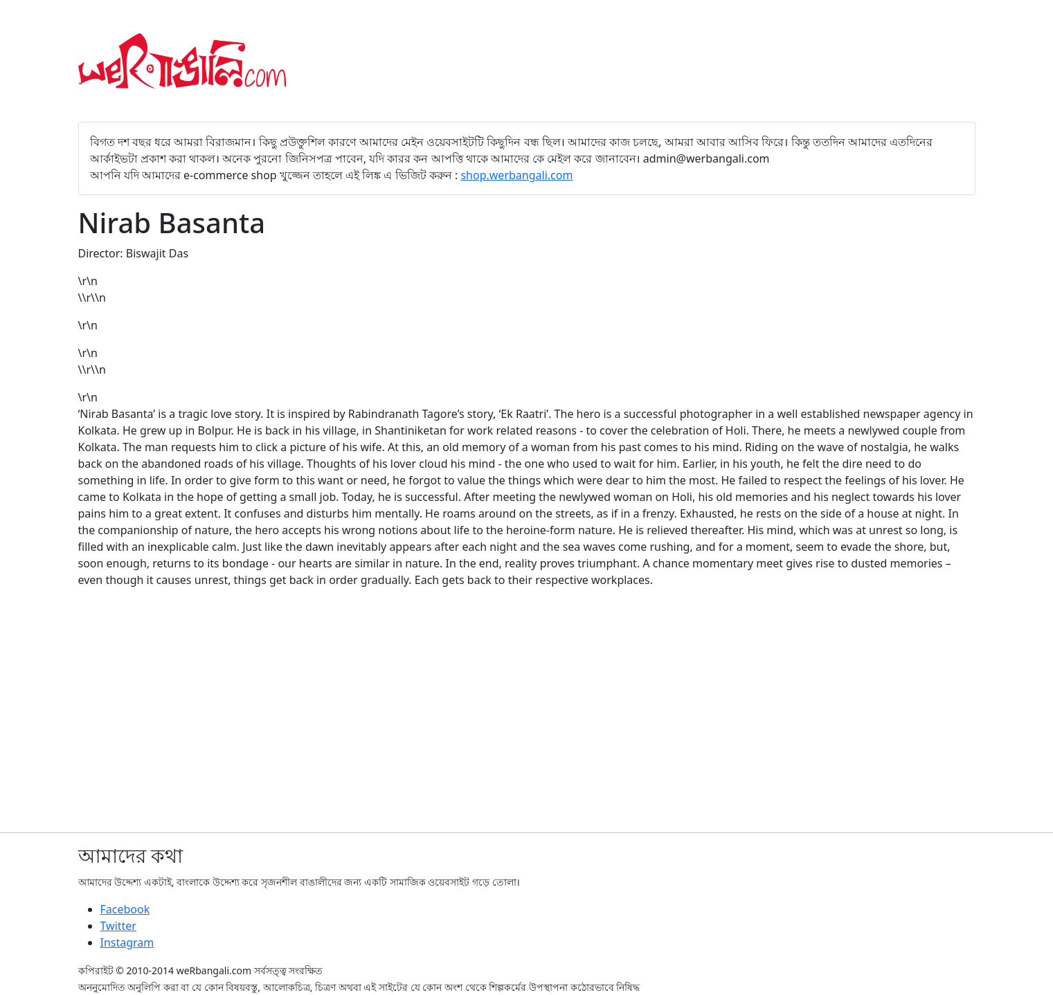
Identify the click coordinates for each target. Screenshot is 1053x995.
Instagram (127, 942)
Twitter (118, 925)
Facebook (125, 909)
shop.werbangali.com (516, 175)
